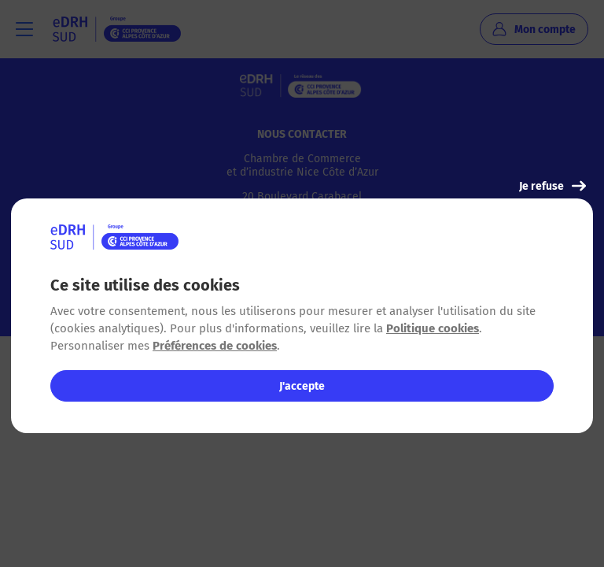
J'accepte (302, 386)
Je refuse (552, 186)
